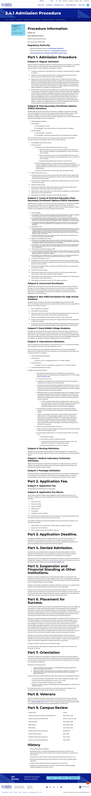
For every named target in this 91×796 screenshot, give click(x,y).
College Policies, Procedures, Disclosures (32, 19)
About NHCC (41, 5)
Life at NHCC (81, 5)
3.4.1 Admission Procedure (17, 33)
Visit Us (63, 777)
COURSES (76, 0)
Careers (11, 792)
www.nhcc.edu (45, 376)
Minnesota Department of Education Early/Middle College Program (48, 53)
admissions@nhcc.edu (58, 562)
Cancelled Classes (5, 792)
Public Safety (25, 792)
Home (6, 19)
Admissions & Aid (58, 5)
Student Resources (70, 5)
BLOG (81, 0)
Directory (16, 792)
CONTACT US (86, 0)
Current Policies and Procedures (48, 19)
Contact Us (29, 787)
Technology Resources (33, 792)
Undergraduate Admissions (56, 48)
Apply (51, 777)
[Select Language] (44, 1)
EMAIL (60, 0)
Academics (49, 5)
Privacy (20, 792)
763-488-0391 (29, 786)
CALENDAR (71, 0)
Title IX (40, 792)
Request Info (74, 777)
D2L (57, 0)
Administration (19, 19)
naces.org (71, 406)
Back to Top (88, 783)
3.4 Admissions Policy (60, 19)
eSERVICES (65, 0)
